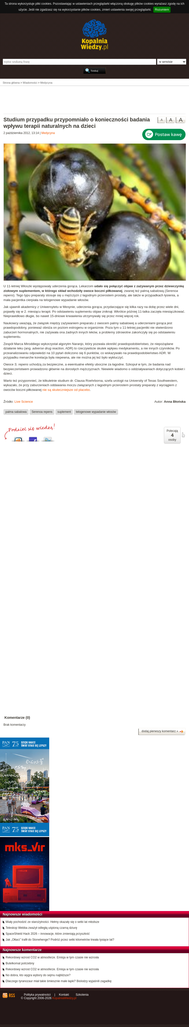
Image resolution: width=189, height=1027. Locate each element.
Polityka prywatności (37, 994)
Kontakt (64, 994)
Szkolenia (82, 994)
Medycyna (48, 133)
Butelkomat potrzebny (20, 963)
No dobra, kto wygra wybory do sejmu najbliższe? (38, 975)
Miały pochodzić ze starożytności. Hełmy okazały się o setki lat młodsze (52, 922)
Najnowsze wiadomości (22, 914)
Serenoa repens (42, 412)
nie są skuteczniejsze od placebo (66, 390)
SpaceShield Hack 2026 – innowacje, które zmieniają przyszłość (48, 933)
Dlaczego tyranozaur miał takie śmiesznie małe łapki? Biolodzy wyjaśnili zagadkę (58, 981)
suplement (64, 412)
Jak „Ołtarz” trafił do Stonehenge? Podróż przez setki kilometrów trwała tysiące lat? (60, 939)
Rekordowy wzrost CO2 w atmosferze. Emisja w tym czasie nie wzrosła (52, 957)
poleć (183, 435)
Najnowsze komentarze (22, 950)
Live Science (24, 401)
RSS (11, 995)
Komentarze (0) (17, 718)
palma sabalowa (16, 412)
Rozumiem (162, 9)
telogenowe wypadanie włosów (96, 412)
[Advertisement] (94, 99)
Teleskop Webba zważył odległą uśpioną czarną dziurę (41, 928)
